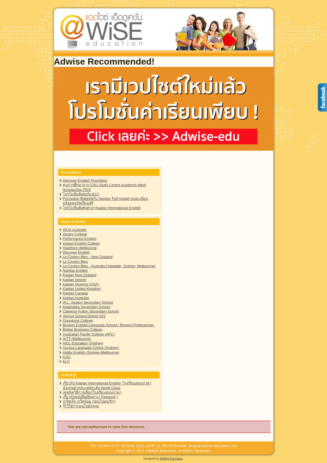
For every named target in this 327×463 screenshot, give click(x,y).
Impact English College (81, 243)
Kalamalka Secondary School (86, 307)
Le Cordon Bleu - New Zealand (88, 257)
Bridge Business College (82, 329)
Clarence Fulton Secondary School (91, 311)
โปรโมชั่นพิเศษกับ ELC (81, 194)
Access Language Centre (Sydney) (91, 348)
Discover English (76, 252)
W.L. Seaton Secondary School (88, 302)
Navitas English (75, 270)
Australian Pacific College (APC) (89, 334)
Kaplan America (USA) (81, 284)
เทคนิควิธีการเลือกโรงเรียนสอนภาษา (92, 392)
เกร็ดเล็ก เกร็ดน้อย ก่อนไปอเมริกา (89, 401)
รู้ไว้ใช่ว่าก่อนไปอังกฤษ (81, 406)
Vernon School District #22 (84, 316)
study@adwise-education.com (212, 446)
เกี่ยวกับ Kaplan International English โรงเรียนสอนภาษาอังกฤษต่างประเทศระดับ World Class (107, 385)
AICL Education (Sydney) (83, 343)
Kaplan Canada (75, 293)
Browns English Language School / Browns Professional (109, 325)
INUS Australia (75, 230)
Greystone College (78, 320)
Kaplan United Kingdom (82, 289)
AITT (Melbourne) (77, 339)
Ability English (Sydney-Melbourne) (91, 352)
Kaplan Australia (76, 298)
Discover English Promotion (85, 180)
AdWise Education (171, 458)
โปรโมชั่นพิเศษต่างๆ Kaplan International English (102, 208)
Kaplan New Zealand (80, 275)
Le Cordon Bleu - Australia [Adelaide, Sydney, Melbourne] (109, 266)
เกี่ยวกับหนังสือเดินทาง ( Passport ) (90, 397)
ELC (66, 361)
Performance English (80, 239)
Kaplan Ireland (74, 280)
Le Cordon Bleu (75, 261)
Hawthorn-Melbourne (80, 248)
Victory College (75, 234)
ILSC (67, 357)
